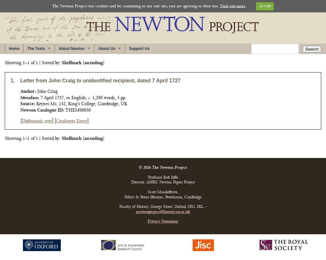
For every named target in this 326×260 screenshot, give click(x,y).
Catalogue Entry (71, 121)
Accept (265, 6)
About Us (106, 48)
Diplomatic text (37, 121)
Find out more (232, 6)
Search (312, 49)
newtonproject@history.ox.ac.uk (163, 212)
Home (14, 48)
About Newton (71, 48)
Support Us (139, 48)
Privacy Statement (163, 222)
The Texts (36, 48)
